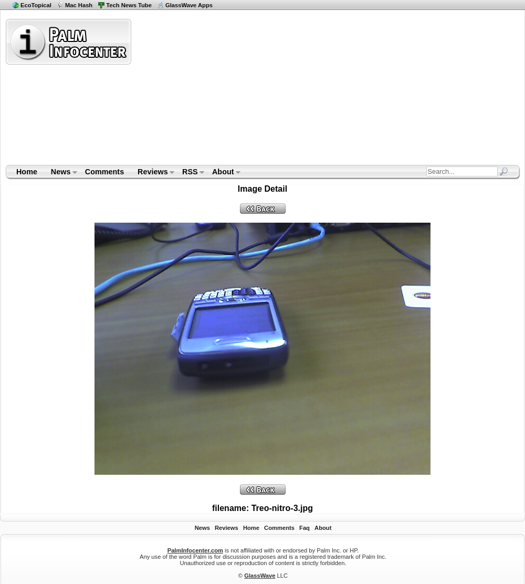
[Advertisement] (269, 91)
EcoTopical (35, 5)
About (222, 173)
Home (26, 172)
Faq (304, 528)
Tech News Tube (129, 5)
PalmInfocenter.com (195, 550)
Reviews (152, 173)
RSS (189, 173)
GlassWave (259, 575)
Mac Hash (78, 5)
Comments (104, 172)
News (60, 173)
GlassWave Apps (189, 5)
